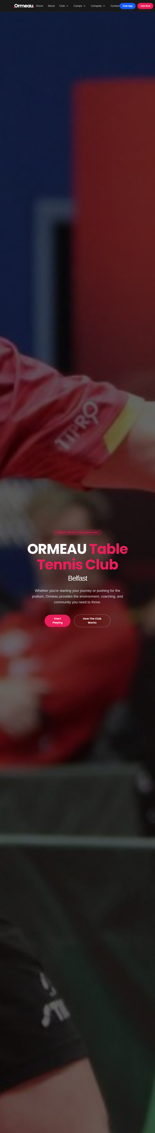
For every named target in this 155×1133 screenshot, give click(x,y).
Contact (115, 5)
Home (39, 5)
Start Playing (57, 621)
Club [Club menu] (64, 6)
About (51, 5)
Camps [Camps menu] (80, 6)
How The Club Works (92, 621)
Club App (128, 5)
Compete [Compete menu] (98, 6)
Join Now (145, 5)
